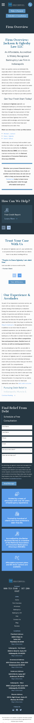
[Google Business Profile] (13, 710)
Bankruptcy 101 (17, 613)
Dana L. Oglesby (9, 136)
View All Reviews (17, 282)
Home (17, 600)
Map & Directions (17, 644)
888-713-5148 (10, 588)
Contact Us (17, 619)
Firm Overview (17, 603)
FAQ (17, 616)
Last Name (5, 432)
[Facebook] (17, 710)
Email (4, 444)
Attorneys (17, 606)
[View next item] (9, 228)
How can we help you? (9, 455)
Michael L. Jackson (9, 134)
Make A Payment (17, 11)
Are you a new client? (8, 449)
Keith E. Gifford (8, 139)
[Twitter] (21, 710)
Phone (4, 438)
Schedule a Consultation (17, 16)
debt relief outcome (24, 383)
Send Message (9, 483)
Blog (17, 623)
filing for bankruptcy (8, 325)
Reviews (17, 626)
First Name (5, 426)
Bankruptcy (16, 610)
